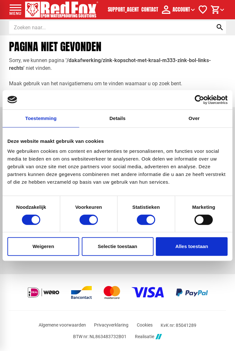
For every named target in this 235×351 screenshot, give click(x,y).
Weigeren (43, 246)
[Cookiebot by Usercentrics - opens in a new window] (199, 100)
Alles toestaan (191, 246)
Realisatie (148, 336)
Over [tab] (194, 118)
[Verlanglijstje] (203, 9)
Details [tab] (117, 118)
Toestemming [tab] (41, 118)
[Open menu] (15, 9)
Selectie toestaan (117, 246)
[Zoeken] (105, 27)
